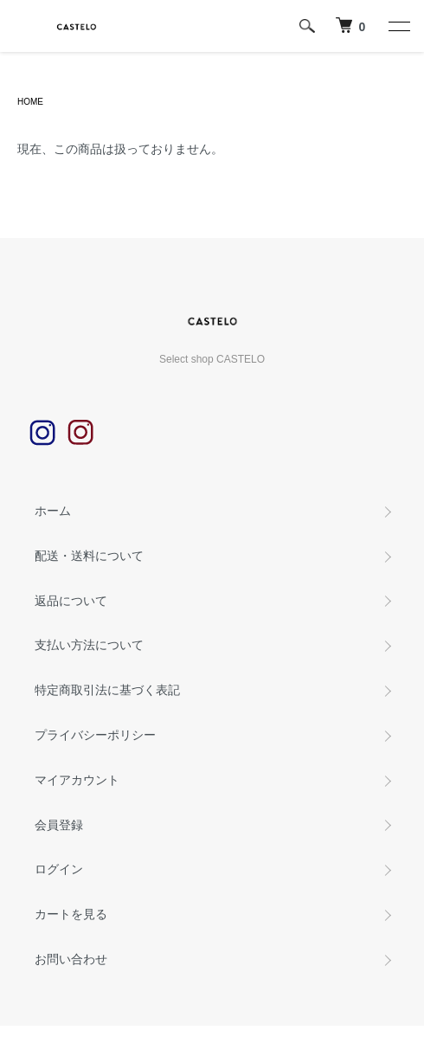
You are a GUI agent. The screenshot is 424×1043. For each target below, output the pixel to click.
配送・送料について (89, 556)
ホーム (53, 511)
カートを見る (71, 914)
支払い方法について (89, 645)
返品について (71, 601)
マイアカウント (77, 780)
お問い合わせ (71, 959)
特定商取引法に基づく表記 (107, 690)
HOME (30, 101)
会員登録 (59, 825)
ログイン (59, 869)
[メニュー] (398, 26)
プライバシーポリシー (95, 735)
